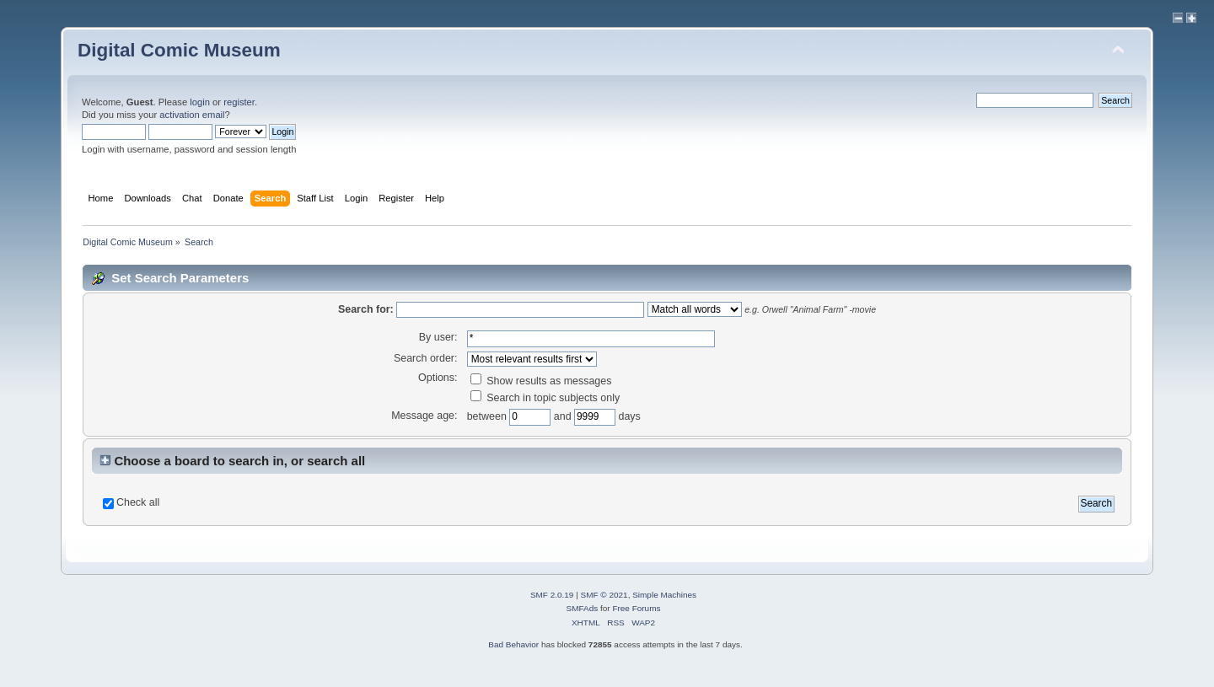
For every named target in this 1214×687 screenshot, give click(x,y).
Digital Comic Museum (179, 50)
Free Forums (636, 608)
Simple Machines (664, 594)
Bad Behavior (513, 644)
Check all (137, 502)
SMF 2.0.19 (552, 594)
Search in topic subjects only (545, 398)
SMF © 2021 (604, 594)
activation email (191, 115)
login (200, 102)
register (239, 102)
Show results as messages (541, 381)
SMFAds (583, 608)
